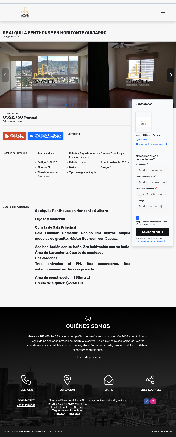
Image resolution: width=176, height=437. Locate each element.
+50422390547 (26, 405)
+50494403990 (26, 400)
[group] (44, 75)
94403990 (143, 139)
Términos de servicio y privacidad (150, 241)
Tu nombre (142, 164)
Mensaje (140, 200)
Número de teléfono (146, 188)
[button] (66, 105)
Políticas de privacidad (88, 357)
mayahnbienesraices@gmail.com (155, 144)
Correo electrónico (146, 176)
